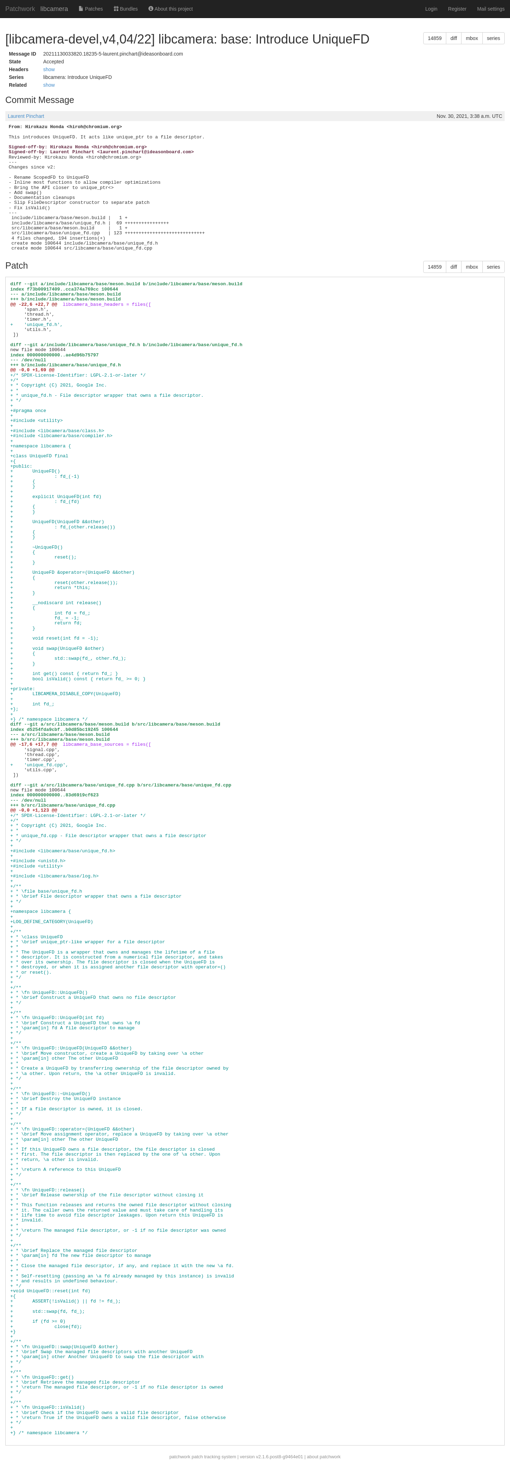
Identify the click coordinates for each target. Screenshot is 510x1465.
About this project (170, 9)
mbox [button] (472, 38)
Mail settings (491, 9)
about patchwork (323, 1456)
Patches (91, 9)
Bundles (126, 9)
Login (431, 9)
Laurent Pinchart (26, 116)
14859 (435, 38)
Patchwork (20, 8)
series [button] (493, 38)
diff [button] (453, 38)
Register (457, 9)
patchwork (179, 1456)
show (49, 69)
